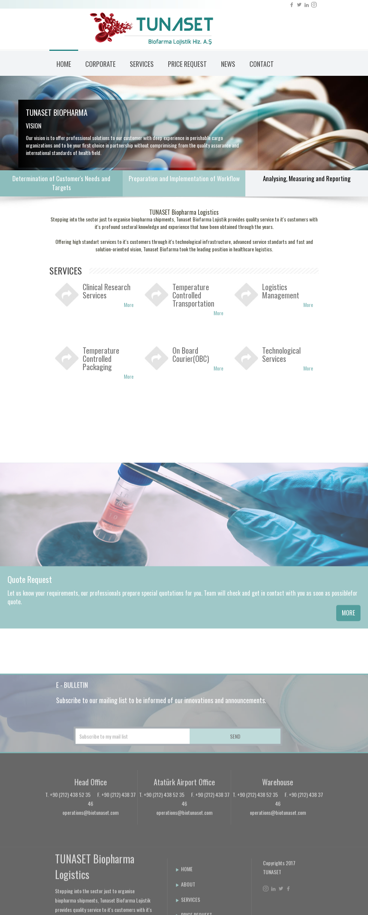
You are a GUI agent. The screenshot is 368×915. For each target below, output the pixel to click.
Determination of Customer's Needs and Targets (61, 184)
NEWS (228, 64)
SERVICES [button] (142, 64)
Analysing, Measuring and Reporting (306, 179)
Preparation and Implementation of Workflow (184, 179)
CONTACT (261, 64)
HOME (63, 64)
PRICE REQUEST (187, 64)
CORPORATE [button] (100, 64)
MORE (348, 669)
